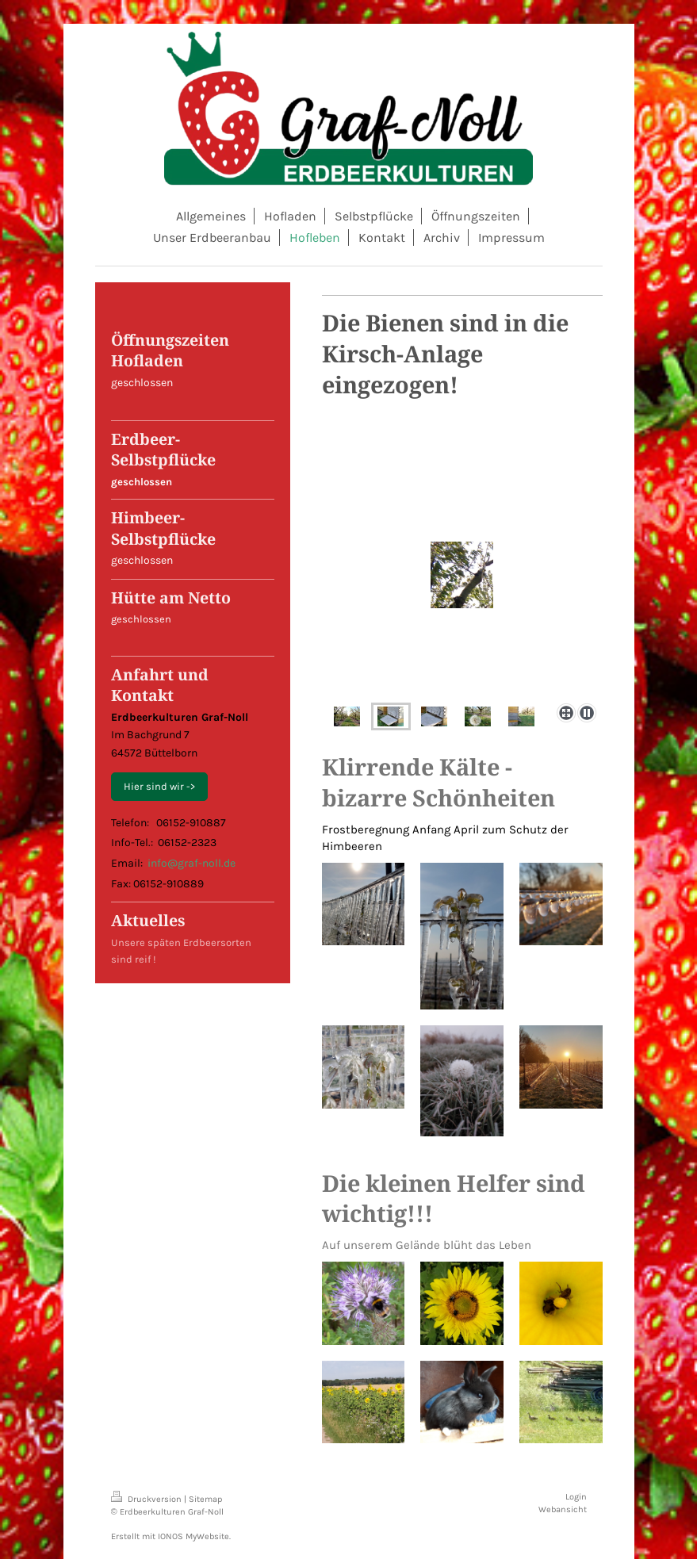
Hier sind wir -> (159, 786)
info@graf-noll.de (191, 863)
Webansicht (562, 1509)
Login (576, 1497)
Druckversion (147, 1499)
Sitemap (206, 1499)
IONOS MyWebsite (193, 1536)
